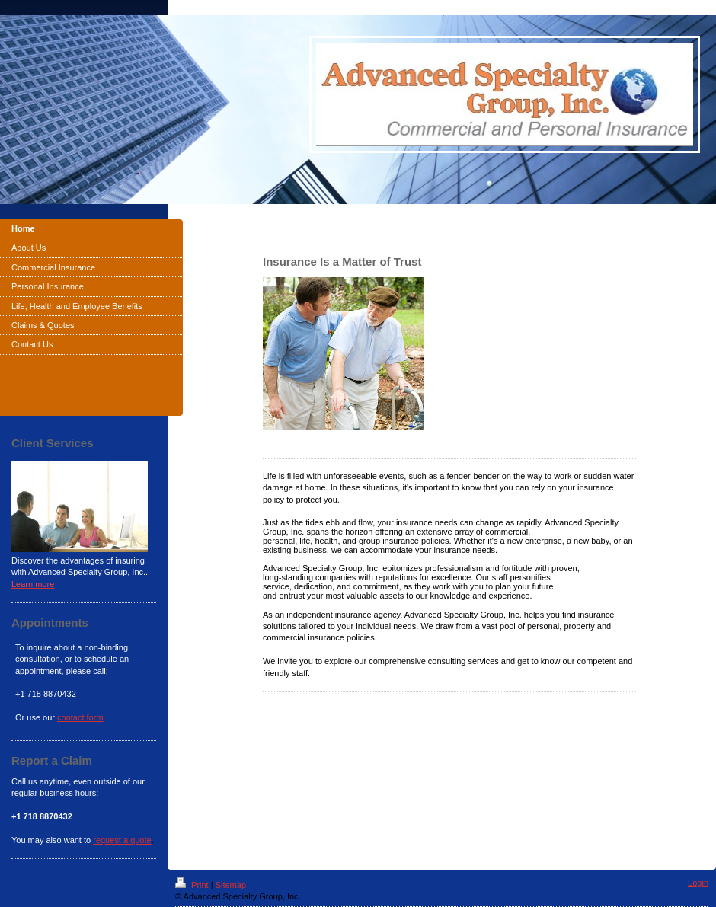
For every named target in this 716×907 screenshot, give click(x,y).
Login (698, 882)
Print (193, 884)
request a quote (122, 840)
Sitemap (231, 884)
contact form (80, 717)
